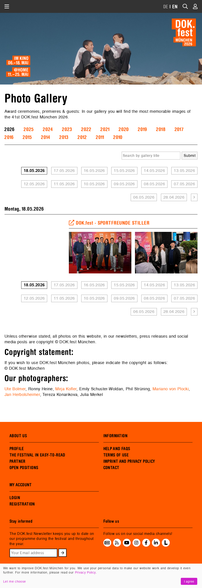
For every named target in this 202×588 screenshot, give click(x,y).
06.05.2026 (143, 197)
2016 (9, 137)
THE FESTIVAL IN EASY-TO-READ (37, 455)
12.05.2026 (34, 184)
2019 (142, 129)
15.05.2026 (124, 170)
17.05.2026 (64, 170)
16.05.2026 (94, 170)
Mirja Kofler (66, 389)
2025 (28, 129)
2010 (117, 137)
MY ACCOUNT (20, 485)
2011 (100, 137)
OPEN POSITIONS (23, 468)
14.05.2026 (154, 170)
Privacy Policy (85, 572)
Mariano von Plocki (171, 389)
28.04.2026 (174, 197)
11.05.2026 (64, 184)
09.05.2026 (124, 184)
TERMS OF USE (116, 455)
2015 (27, 137)
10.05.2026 (94, 184)
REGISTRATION (22, 504)
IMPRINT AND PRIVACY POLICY (129, 461)
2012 (82, 137)
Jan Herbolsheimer (22, 394)
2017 (178, 129)
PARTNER (17, 461)
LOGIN (14, 498)
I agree (189, 581)
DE (165, 6)
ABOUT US (18, 436)
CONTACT (111, 468)
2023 (67, 129)
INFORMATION (115, 436)
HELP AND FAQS (116, 449)
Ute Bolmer (15, 389)
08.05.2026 (154, 184)
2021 (104, 129)
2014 (45, 137)
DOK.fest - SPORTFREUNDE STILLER (109, 223)
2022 (86, 129)
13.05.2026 (184, 170)
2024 (48, 129)
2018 (160, 129)
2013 (63, 137)
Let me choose (14, 581)
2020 (123, 129)
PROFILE (16, 449)
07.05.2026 (184, 184)
